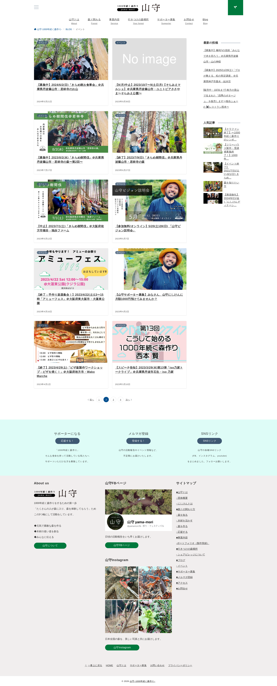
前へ (92, 399)
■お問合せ (182, 588)
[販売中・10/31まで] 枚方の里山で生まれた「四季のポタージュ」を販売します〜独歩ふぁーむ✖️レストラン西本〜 (221, 98)
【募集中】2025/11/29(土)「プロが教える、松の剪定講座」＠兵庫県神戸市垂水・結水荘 (221, 76)
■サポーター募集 (185, 571)
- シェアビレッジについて (190, 554)
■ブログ (180, 560)
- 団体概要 (182, 497)
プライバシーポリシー (180, 665)
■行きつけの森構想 (187, 548)
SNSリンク (209, 440)
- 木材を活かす (184, 520)
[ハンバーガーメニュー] (36, 8)
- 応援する (182, 531)
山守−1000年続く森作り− (142, 681)
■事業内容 (182, 537)
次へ (128, 399)
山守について (50, 545)
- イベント (182, 565)
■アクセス (182, 582)
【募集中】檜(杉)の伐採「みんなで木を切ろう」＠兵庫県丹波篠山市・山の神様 (221, 56)
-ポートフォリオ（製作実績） (192, 543)
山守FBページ (122, 545)
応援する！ (67, 440)
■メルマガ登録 (184, 577)
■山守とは (182, 492)
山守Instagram (122, 647)
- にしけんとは (184, 503)
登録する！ (138, 440)
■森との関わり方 (185, 509)
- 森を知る (182, 514)
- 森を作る (182, 526)
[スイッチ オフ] (235, 7)
